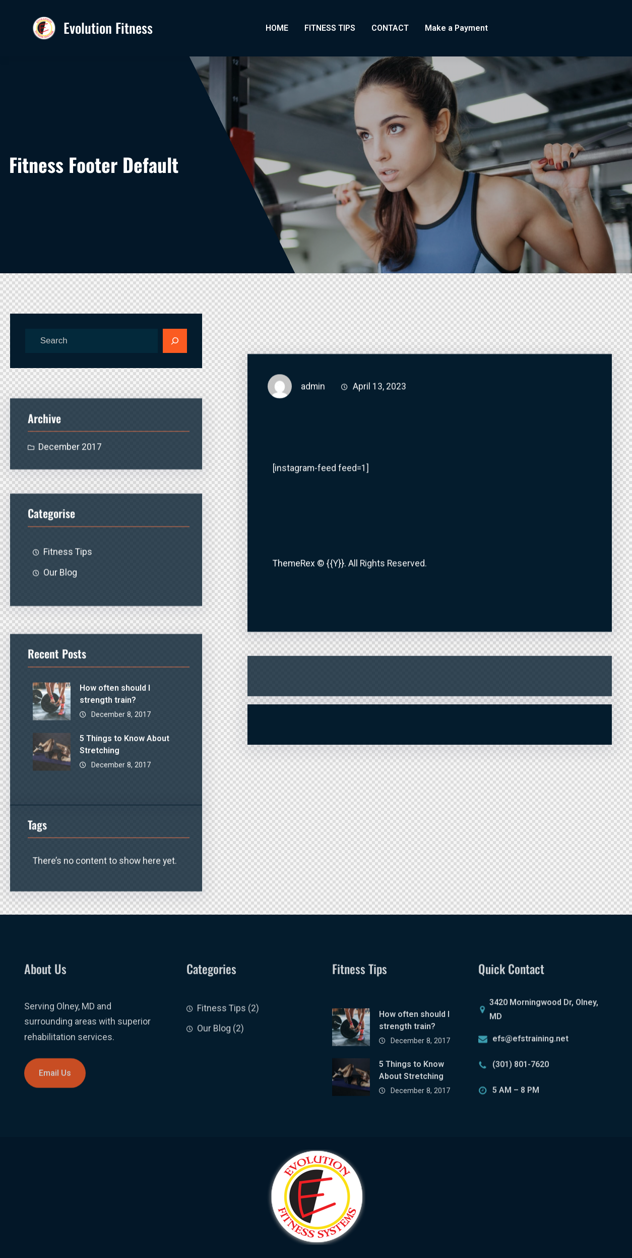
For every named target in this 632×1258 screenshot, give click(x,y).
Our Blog (60, 613)
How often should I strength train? (115, 755)
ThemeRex (294, 574)
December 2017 (70, 472)
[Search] (175, 341)
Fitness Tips (67, 592)
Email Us (55, 1084)
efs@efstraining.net (530, 1044)
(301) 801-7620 (520, 1069)
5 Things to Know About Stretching (124, 806)
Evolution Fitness (108, 28)
